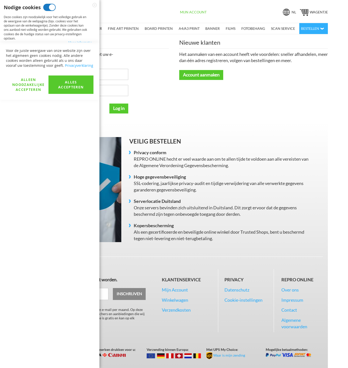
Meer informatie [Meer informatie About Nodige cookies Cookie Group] (80, 42)
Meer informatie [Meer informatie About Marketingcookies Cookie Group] (80, 98)
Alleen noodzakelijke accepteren (28, 352)
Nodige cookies (49, 7)
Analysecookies (50, 119)
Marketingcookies (56, 63)
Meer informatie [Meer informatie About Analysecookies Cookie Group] (80, 150)
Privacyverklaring (79, 333)
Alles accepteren (71, 353)
